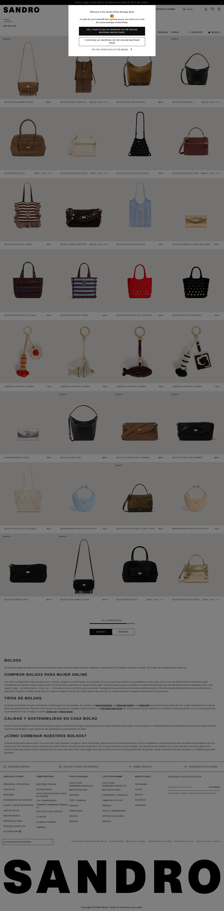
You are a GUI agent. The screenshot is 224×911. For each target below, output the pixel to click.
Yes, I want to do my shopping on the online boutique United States (112, 31)
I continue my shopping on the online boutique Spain (112, 41)
